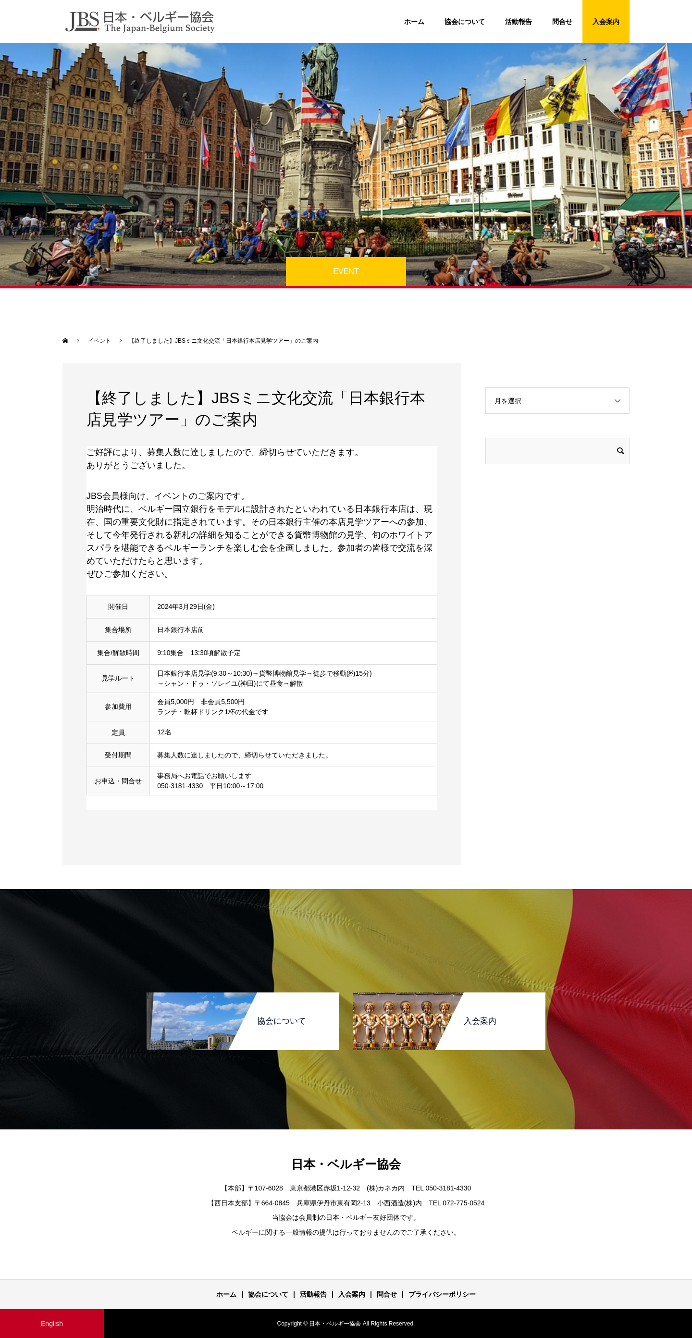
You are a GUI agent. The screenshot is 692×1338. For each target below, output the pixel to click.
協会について (465, 21)
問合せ (562, 21)
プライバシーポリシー (442, 1294)
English (52, 1323)
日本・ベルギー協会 (346, 1164)
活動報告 (518, 21)
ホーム (414, 21)
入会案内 (606, 21)
